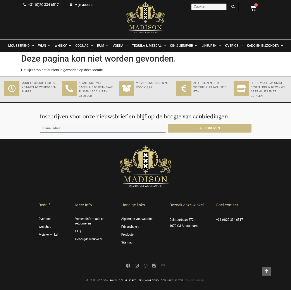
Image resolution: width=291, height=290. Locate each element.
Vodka (120, 45)
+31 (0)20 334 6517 (229, 219)
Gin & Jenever (183, 45)
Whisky (63, 45)
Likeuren (211, 45)
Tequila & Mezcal (149, 45)
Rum (102, 45)
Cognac (84, 45)
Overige (234, 45)
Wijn (44, 45)
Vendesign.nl (195, 280)
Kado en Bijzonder (265, 45)
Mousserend (21, 45)
